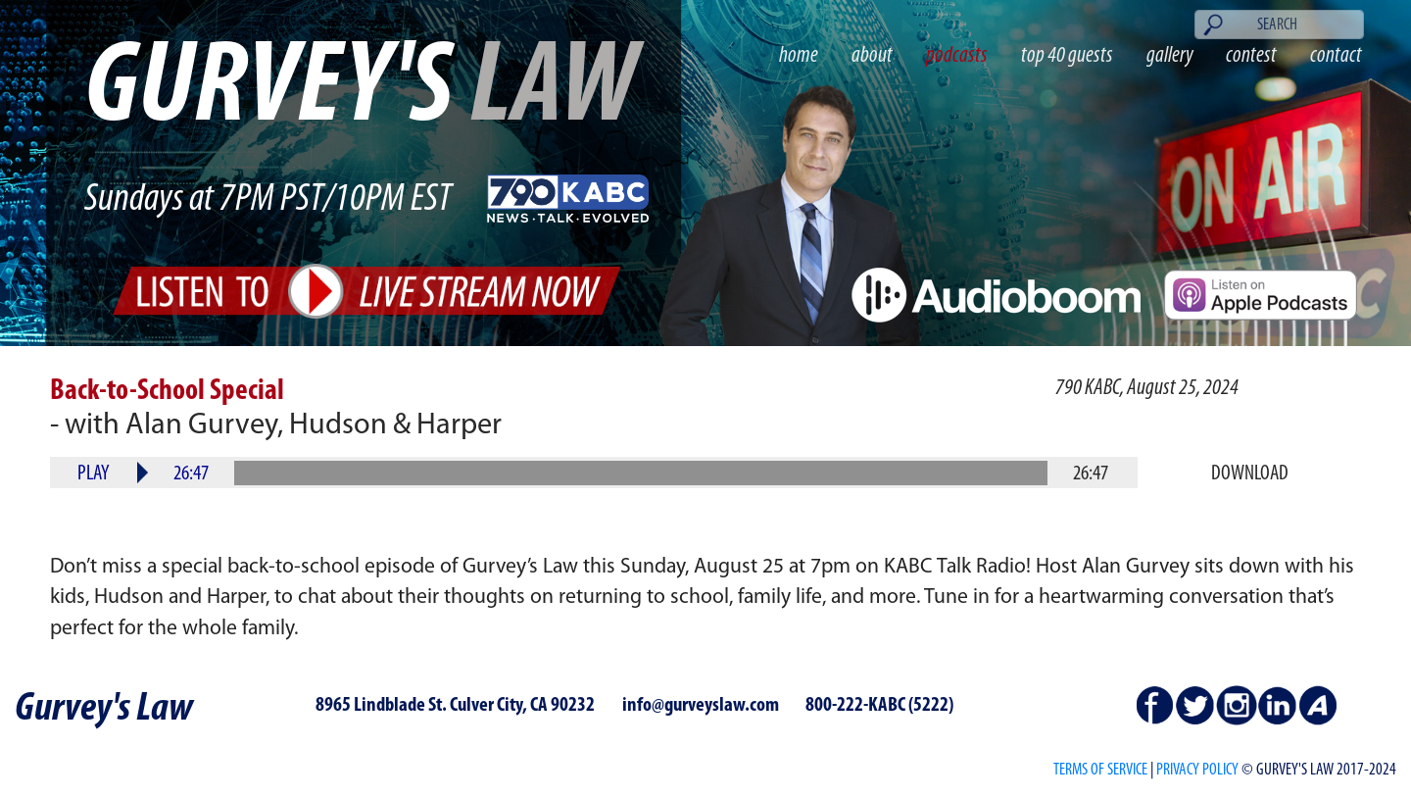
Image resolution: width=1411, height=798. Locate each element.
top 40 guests (1067, 56)
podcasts (957, 56)
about (872, 56)
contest (1251, 56)
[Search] (1279, 24)
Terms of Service (1100, 770)
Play (93, 474)
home (798, 56)
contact (1336, 56)
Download (1250, 474)
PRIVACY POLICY (1197, 770)
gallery (1169, 56)
